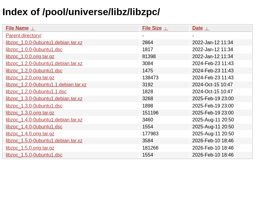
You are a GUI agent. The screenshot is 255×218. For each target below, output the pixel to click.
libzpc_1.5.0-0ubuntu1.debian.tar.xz (44, 140)
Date (197, 28)
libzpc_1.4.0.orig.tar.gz (30, 133)
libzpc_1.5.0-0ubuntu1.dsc (34, 154)
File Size (152, 28)
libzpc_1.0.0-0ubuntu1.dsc (34, 49)
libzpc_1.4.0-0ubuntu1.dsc (34, 126)
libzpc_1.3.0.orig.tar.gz (30, 112)
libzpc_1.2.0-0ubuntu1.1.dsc (36, 91)
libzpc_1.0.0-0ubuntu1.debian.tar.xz (44, 42)
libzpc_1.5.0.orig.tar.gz (30, 147)
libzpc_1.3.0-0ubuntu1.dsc (34, 105)
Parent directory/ (23, 35)
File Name (17, 28)
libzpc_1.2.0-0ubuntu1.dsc (34, 70)
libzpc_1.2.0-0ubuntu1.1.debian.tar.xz (46, 84)
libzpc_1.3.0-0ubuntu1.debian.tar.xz (44, 98)
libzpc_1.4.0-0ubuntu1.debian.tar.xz (44, 119)
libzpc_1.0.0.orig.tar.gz (30, 56)
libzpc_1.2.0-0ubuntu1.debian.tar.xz (44, 63)
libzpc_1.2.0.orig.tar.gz (30, 77)
